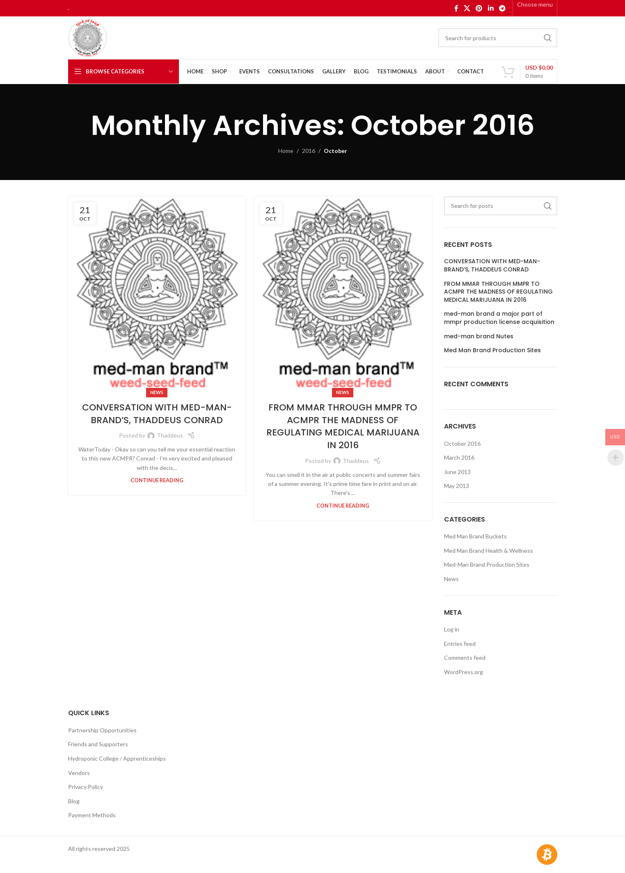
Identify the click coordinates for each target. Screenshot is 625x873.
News (156, 392)
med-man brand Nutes (478, 336)
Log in (451, 629)
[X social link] (467, 8)
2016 (308, 150)
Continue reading (156, 480)
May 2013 (456, 485)
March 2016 (459, 457)
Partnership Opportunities (102, 730)
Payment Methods (92, 814)
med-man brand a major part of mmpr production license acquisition (499, 318)
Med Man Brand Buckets (475, 536)
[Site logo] (87, 37)
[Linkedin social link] (490, 8)
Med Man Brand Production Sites (492, 350)
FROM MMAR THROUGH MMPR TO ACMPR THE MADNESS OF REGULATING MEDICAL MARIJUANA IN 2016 (342, 426)
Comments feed (464, 657)
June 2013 (457, 471)
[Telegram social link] (502, 8)
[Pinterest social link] (479, 8)
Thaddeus (170, 435)
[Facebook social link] (456, 8)
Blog (74, 801)
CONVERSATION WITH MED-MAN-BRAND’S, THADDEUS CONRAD (157, 413)
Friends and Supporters (98, 744)
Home (285, 150)
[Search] (497, 37)
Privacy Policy (85, 786)
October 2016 (462, 443)
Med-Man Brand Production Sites (486, 564)
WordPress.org (463, 671)
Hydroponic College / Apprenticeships (117, 758)
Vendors (79, 772)
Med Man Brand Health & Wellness (488, 550)
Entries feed (460, 643)
